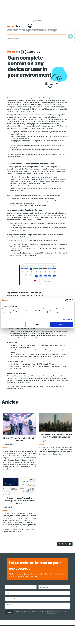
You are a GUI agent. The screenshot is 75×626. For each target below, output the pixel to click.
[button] (68, 26)
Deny (37, 324)
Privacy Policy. (51, 613)
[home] (14, 26)
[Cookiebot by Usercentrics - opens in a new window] (66, 300)
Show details (66, 319)
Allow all (61, 324)
